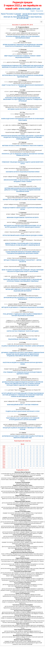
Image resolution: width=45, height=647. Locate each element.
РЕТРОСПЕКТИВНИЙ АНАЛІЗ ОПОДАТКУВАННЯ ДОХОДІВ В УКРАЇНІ (22, 235)
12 (43, 446)
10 (37, 446)
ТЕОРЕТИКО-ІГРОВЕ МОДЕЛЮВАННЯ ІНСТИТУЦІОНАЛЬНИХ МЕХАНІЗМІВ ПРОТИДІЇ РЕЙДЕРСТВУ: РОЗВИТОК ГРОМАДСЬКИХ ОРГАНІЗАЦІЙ (22, 99)
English (33, 11)
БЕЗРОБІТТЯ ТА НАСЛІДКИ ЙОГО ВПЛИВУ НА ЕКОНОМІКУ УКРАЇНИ (22, 199)
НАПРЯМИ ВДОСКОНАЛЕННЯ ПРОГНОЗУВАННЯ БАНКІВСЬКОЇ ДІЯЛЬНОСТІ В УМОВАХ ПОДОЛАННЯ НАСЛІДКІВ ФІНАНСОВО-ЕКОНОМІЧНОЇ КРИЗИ (22, 190)
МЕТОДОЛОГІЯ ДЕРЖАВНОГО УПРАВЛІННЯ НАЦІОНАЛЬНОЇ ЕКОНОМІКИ (22, 307)
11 (40, 446)
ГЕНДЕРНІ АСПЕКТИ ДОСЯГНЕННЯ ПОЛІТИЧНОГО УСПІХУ (23, 411)
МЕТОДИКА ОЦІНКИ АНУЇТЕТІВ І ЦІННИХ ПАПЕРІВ (22, 109)
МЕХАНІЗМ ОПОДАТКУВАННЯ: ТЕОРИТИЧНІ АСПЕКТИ (22, 217)
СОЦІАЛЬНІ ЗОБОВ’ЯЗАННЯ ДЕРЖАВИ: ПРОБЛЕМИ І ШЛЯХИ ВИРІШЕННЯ (22, 346)
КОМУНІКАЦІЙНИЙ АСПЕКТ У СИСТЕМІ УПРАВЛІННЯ (22, 404)
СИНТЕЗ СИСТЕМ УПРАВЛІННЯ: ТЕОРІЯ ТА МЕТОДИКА (23, 331)
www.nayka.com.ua (29, 8)
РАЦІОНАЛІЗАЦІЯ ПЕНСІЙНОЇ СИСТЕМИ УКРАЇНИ (22, 339)
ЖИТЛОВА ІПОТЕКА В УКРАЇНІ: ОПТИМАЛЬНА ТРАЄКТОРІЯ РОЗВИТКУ (22, 145)
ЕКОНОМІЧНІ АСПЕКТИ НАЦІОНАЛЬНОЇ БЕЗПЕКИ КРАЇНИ (22, 172)
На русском (39, 11)
